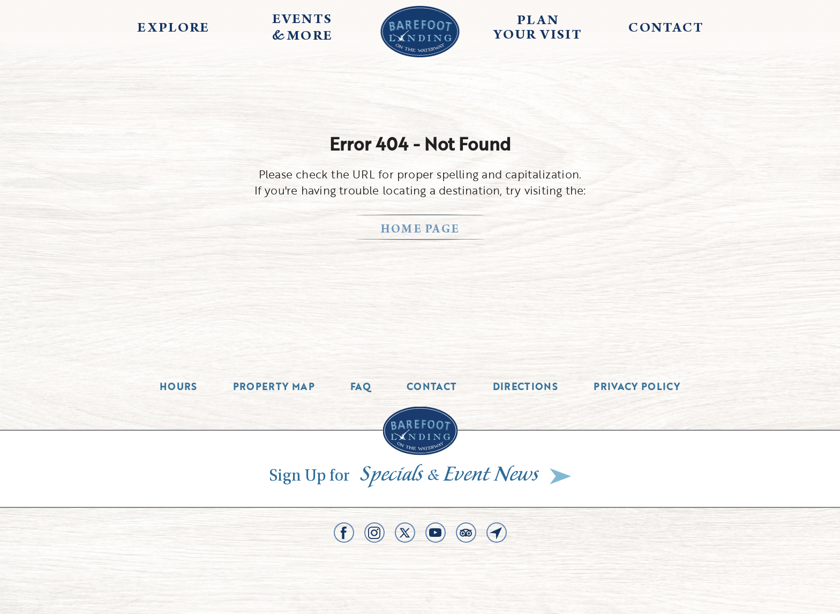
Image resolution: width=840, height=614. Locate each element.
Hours (178, 386)
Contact (432, 386)
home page (420, 230)
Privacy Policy (637, 386)
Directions (525, 386)
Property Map (273, 386)
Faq (360, 386)
